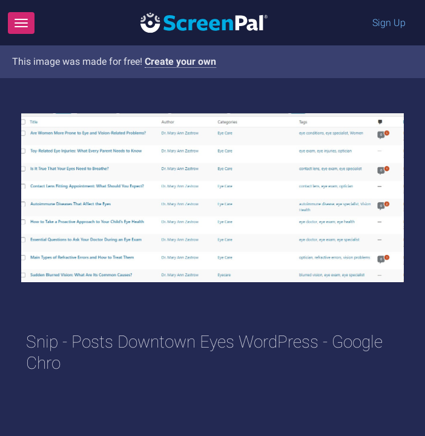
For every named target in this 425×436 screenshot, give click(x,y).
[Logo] (204, 22)
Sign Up (389, 22)
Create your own (180, 61)
